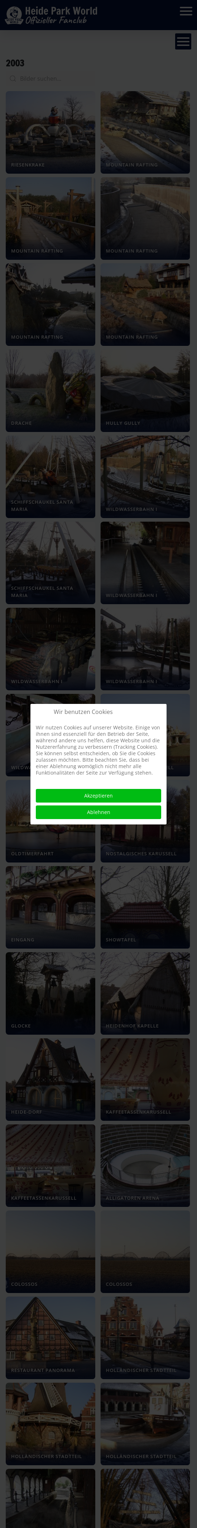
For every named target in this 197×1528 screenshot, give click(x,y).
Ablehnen (98, 812)
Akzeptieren (98, 795)
